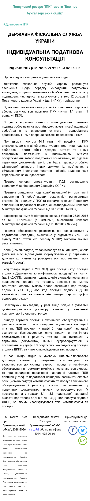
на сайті (34, 429)
